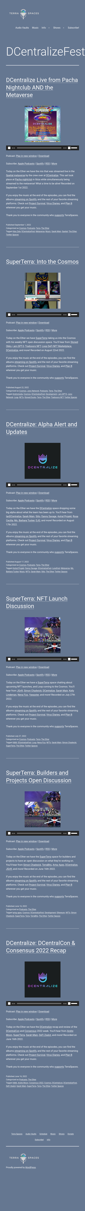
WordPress (30, 1167)
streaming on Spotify (25, 199)
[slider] (39, 147)
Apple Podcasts (26, 163)
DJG (38, 520)
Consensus (30, 1031)
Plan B (68, 203)
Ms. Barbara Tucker (24, 520)
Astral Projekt (64, 516)
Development (51, 394)
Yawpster (34, 694)
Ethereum (61, 912)
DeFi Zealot (45, 1035)
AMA (15, 742)
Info (44, 27)
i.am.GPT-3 (18, 346)
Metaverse (40, 231)
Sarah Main (56, 231)
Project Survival (37, 203)
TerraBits (47, 864)
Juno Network (33, 391)
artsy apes (17, 912)
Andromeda (18, 394)
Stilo (38, 516)
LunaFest (56, 568)
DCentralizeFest (28, 231)
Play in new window (26, 155)
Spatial (65, 231)
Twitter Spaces (12, 235)
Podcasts (31, 228)
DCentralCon (12, 1031)
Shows (56, 27)
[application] (42, 147)
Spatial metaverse (15, 175)
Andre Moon (23, 1083)
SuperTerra (41, 338)
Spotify (40, 163)
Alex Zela (17, 231)
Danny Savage (48, 516)
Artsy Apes (58, 864)
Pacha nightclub (23, 179)
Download (43, 155)
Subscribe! (73, 27)
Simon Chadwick (33, 690)
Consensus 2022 (36, 1083)
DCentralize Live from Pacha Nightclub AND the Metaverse (42, 87)
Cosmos (22, 228)
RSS (47, 163)
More (54, 163)
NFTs (21, 397)
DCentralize (52, 175)
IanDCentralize (14, 516)
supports (59, 215)
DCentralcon (57, 1083)
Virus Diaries (53, 203)
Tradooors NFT (33, 346)
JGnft (20, 690)
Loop (16, 397)
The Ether (45, 228)
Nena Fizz (23, 694)
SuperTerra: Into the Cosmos (42, 261)
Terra (38, 228)
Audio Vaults (22, 27)
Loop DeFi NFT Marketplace (56, 346)
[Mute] (69, 148)
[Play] (9, 148)
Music (35, 27)
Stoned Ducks (30, 397)
